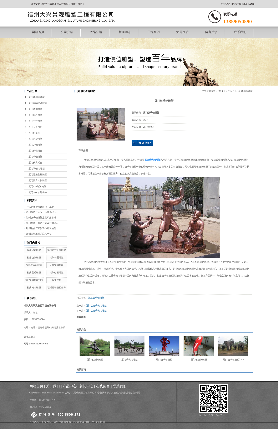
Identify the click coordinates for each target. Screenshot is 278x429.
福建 (61, 422)
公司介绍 (67, 32)
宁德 (76, 422)
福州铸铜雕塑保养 (56, 287)
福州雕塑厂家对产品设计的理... (42, 223)
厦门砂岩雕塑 (35, 115)
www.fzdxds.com (39, 343)
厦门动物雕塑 (35, 156)
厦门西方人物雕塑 (37, 180)
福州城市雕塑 (34, 287)
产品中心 (70, 386)
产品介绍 (96, 32)
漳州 (97, 422)
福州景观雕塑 (34, 272)
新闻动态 (125, 32)
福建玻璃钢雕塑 (96, 297)
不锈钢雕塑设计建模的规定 (40, 206)
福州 (55, 422)
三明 (92, 422)
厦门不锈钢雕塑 (36, 168)
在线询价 (142, 143)
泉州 (66, 422)
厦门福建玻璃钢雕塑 (96, 305)
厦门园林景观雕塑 (37, 103)
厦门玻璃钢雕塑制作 (233, 359)
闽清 (102, 422)
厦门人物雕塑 (35, 144)
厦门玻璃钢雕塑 (36, 97)
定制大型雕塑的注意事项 (39, 233)
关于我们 (53, 386)
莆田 (81, 422)
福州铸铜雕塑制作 (34, 280)
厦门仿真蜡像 (35, 162)
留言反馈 (211, 32)
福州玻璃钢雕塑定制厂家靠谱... (42, 217)
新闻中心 (86, 386)
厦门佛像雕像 (35, 150)
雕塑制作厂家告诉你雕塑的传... (42, 228)
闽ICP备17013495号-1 (40, 407)
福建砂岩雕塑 (34, 250)
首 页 (221, 91)
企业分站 (225, 3)
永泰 (87, 422)
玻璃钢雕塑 (247, 91)
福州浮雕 (56, 280)
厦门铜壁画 (34, 132)
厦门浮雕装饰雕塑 (37, 174)
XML (252, 3)
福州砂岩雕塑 (56, 272)
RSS (245, 3)
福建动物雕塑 (34, 257)
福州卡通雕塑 (56, 257)
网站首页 (38, 32)
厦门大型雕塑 (35, 138)
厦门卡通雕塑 (35, 121)
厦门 (71, 422)
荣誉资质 (182, 32)
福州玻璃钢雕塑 (34, 265)
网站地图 (236, 3)
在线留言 (103, 386)
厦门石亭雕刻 (35, 127)
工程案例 (153, 32)
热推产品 (34, 422)
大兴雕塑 (113, 392)
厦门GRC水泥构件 (37, 192)
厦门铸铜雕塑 (35, 109)
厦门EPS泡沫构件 (37, 186)
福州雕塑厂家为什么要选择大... (42, 212)
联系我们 (240, 32)
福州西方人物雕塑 (56, 250)
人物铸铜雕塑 (56, 265)
